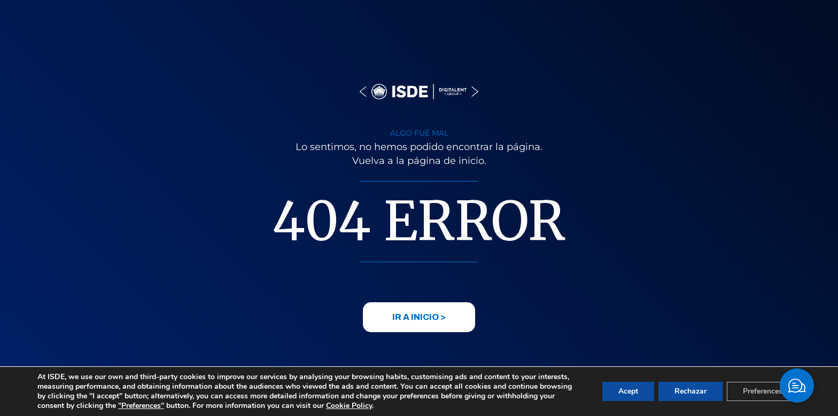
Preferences (762, 391)
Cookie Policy (349, 406)
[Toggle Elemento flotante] (797, 385)
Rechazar (690, 391)
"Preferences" (141, 406)
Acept (628, 391)
